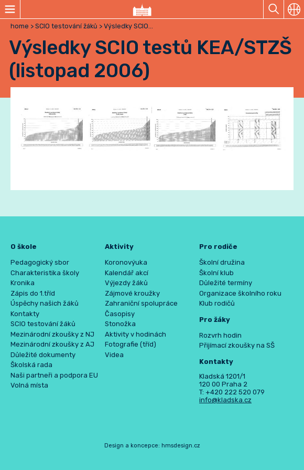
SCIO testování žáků (67, 26)
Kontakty (24, 314)
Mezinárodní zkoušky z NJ (52, 334)
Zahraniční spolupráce (141, 303)
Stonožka (120, 324)
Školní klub (216, 273)
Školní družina (222, 262)
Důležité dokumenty (42, 355)
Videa (114, 355)
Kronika (22, 283)
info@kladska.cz (225, 400)
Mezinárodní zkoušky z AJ (52, 344)
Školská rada (31, 365)
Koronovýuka (126, 262)
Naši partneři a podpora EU (54, 375)
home (19, 26)
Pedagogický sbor (39, 262)
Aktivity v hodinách (135, 334)
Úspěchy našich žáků (44, 303)
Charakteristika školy (44, 273)
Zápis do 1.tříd (32, 293)
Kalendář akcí (126, 273)
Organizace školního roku (240, 293)
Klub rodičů (217, 303)
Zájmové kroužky (132, 293)
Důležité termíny (225, 283)
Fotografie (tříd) (130, 344)
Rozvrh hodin (220, 335)
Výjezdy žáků (126, 283)
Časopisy (120, 314)
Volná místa (29, 385)
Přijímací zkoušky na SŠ (237, 345)
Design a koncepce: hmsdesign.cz (152, 445)
